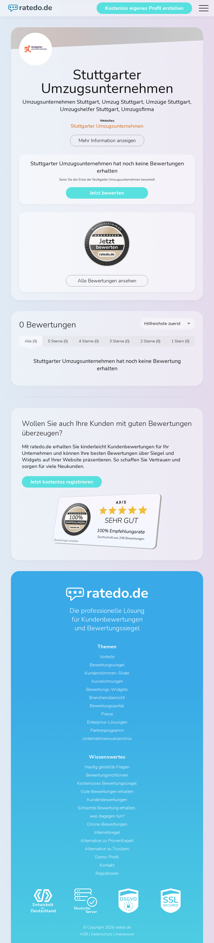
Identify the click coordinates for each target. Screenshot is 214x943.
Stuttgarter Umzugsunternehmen (107, 126)
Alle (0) (31, 341)
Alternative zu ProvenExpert (107, 841)
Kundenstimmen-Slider (107, 673)
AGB (84, 934)
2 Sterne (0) (150, 341)
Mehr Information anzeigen (107, 140)
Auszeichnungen (107, 681)
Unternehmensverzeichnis (107, 739)
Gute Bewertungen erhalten (107, 792)
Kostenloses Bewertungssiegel (107, 783)
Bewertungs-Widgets (107, 690)
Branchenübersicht (107, 698)
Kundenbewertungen (107, 800)
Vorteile (107, 657)
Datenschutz (101, 934)
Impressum (124, 934)
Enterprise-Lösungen (107, 722)
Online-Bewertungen (107, 824)
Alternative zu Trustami (107, 849)
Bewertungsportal (107, 706)
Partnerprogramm (107, 730)
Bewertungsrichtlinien (107, 775)
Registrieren (107, 873)
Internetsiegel (107, 832)
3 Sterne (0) (119, 341)
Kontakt (107, 865)
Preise (107, 714)
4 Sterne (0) (89, 341)
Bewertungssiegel (107, 665)
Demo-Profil (107, 857)
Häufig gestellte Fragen (107, 767)
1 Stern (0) (180, 341)
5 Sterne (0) (58, 341)
